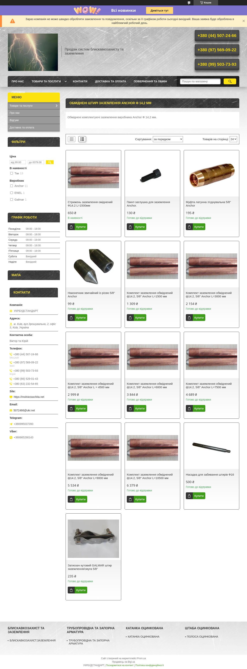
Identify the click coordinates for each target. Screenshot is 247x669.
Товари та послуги (46, 81)
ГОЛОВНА (18, 92)
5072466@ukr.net (24, 410)
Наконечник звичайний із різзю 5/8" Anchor (91, 294)
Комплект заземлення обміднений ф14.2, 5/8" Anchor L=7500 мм (209, 385)
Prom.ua (141, 658)
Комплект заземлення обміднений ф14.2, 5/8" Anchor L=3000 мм (209, 294)
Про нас (18, 81)
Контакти (80, 81)
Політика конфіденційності (149, 665)
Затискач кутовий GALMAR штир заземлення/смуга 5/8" (90, 567)
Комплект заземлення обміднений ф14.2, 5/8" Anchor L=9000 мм (90, 476)
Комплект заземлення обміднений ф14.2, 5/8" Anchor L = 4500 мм (90, 385)
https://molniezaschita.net (29, 396)
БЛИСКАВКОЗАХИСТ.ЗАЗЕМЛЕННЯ (33, 640)
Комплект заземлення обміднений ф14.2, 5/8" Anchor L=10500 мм (150, 476)
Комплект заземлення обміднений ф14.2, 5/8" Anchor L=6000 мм (150, 385)
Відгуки (14, 120)
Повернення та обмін (150, 81)
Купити (80, 226)
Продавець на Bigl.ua (123, 662)
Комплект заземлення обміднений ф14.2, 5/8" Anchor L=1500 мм (150, 294)
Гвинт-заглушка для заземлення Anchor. (148, 203)
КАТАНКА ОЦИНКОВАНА (143, 636)
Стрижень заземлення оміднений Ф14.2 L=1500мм (90, 203)
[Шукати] (230, 81)
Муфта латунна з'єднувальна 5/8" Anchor (208, 203)
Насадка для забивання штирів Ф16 (210, 474)
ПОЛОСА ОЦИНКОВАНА (202, 636)
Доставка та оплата (110, 81)
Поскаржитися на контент (119, 665)
